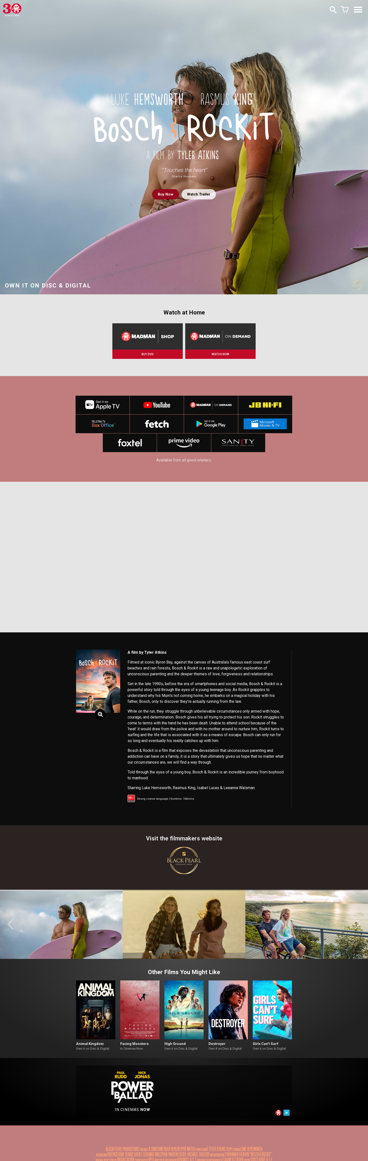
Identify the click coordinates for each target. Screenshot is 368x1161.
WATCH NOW (220, 354)
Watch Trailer (198, 194)
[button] (10, 927)
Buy (164, 194)
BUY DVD (148, 354)
